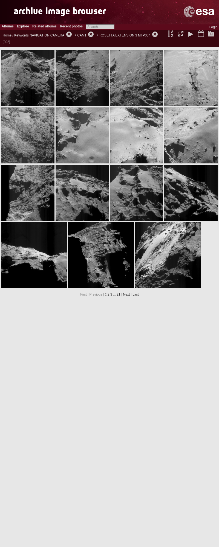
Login (213, 27)
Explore (23, 26)
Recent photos (71, 26)
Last (135, 294)
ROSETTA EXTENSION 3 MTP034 (125, 35)
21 (118, 294)
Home (7, 35)
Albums (8, 26)
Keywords (21, 35)
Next (126, 294)
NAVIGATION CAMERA (47, 35)
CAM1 (81, 35)
